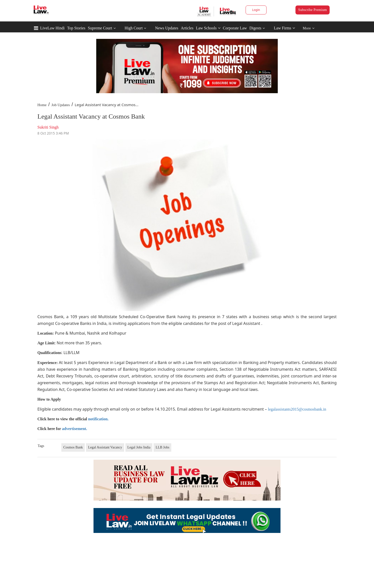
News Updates (166, 28)
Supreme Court (100, 28)
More (308, 28)
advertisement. (74, 429)
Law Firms (284, 28)
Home (42, 105)
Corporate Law (235, 28)
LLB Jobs (162, 447)
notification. (98, 419)
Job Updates (60, 105)
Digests (255, 28)
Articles (187, 28)
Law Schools (208, 28)
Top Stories (76, 28)
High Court (134, 28)
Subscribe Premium (312, 10)
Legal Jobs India (139, 447)
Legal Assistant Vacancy (105, 447)
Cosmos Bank (73, 447)
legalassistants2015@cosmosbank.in (297, 409)
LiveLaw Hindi (52, 28)
